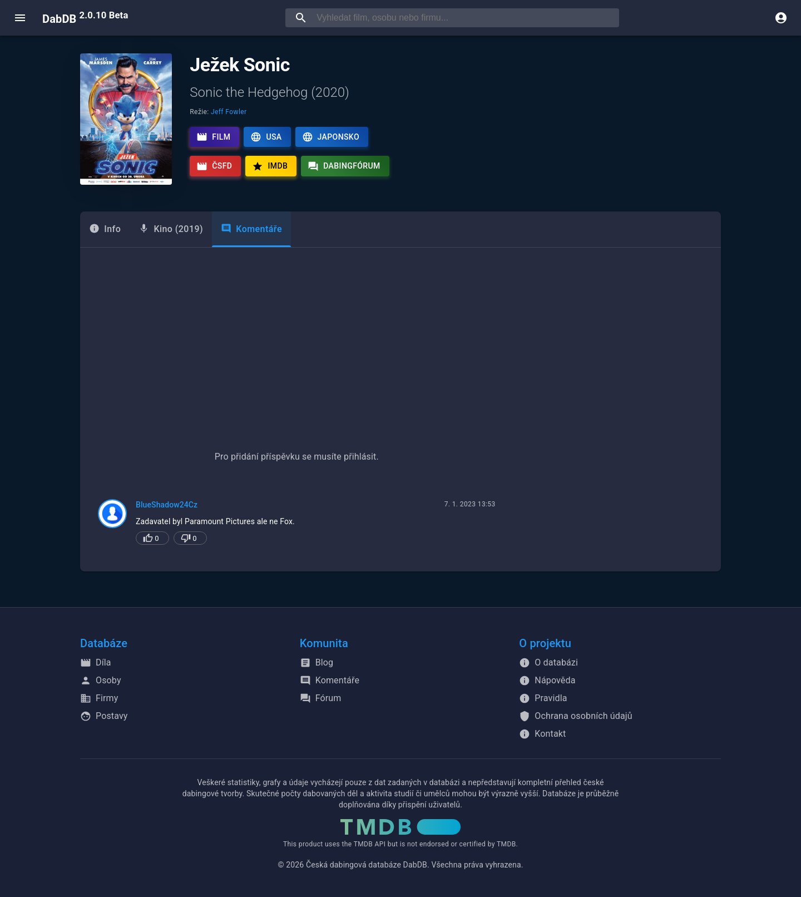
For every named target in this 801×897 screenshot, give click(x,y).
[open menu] (20, 17)
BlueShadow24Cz (166, 504)
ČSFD (214, 166)
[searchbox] (465, 17)
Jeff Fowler (228, 112)
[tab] (105, 229)
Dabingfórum (344, 166)
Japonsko (330, 136)
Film (213, 136)
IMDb (270, 166)
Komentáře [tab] (251, 229)
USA (265, 136)
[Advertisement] (400, 331)
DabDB (85, 18)
